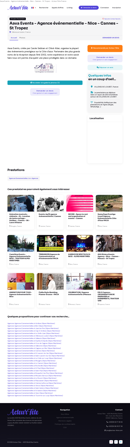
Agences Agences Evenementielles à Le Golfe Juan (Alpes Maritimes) (33, 333)
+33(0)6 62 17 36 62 (115, 422)
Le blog (69, 8)
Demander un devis (89, 8)
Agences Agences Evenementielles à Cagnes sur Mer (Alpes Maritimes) (34, 348)
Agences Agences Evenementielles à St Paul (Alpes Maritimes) (30, 368)
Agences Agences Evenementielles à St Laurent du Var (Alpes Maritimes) (34, 353)
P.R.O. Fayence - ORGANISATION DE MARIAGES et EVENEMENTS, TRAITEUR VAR (108, 296)
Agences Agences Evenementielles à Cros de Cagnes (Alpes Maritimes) (34, 343)
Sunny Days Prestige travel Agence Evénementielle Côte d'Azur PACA (107, 217)
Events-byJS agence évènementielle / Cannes (50, 215)
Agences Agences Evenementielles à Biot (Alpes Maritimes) (29, 326)
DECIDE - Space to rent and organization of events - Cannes (78, 216)
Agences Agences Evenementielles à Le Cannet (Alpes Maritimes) (32, 363)
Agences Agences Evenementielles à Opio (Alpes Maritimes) (30, 393)
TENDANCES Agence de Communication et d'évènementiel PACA (49, 256)
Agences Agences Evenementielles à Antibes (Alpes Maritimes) (31, 323)
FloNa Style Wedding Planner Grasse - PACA (49, 293)
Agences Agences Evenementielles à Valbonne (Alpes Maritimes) (31, 346)
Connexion (104, 8)
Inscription (116, 8)
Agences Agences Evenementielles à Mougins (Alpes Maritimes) (31, 361)
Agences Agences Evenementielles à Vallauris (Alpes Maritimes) (31, 338)
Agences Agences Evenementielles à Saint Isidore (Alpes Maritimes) (32, 388)
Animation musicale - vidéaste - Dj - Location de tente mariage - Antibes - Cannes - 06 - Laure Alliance (19, 218)
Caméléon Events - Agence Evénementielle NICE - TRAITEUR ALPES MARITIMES (20, 257)
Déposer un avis (105, 67)
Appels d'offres (57, 8)
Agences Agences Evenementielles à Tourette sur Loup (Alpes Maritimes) (35, 395)
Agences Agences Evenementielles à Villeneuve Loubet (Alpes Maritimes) (35, 336)
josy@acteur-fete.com (114, 430)
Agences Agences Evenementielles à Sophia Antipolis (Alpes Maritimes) (34, 341)
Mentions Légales (65, 421)
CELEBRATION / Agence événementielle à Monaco (79, 293)
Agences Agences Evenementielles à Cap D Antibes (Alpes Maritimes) (33, 331)
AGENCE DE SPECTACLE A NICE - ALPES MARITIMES (79, 255)
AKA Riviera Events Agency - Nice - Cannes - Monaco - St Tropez (109, 256)
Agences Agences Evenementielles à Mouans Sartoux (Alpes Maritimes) (34, 376)
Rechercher (43, 8)
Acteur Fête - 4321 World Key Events (25, 442)
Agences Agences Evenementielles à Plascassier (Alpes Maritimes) (32, 381)
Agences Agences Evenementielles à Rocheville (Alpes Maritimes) (31, 366)
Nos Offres (65, 414)
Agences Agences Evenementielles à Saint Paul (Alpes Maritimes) (31, 371)
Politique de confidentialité (65, 424)
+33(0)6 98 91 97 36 (115, 426)
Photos (22, 38)
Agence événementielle (65, 417)
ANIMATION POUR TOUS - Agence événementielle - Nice (20, 294)
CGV (65, 427)
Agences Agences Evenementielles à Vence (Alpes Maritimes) (30, 385)
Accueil (14, 38)
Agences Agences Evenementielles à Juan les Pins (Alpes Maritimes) (33, 328)
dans (23, 178)
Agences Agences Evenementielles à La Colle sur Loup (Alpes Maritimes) (34, 358)
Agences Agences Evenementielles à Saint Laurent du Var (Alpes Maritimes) (36, 356)
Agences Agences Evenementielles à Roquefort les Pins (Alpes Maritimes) (35, 373)
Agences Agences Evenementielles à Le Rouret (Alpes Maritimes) (31, 378)
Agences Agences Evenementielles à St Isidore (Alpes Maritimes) (31, 390)
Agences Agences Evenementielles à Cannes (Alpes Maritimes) (31, 351)
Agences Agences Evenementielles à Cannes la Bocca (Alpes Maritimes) (34, 383)
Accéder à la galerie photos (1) (45, 83)
